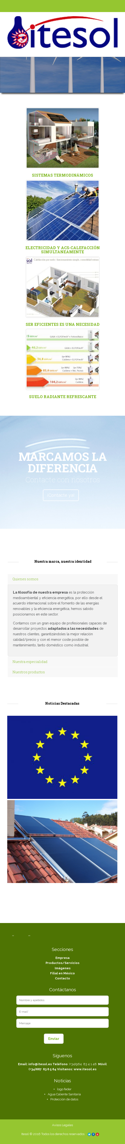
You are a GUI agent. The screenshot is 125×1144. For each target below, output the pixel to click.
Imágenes (63, 968)
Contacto (62, 978)
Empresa (62, 958)
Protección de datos (64, 1099)
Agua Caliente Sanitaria (64, 1094)
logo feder (64, 1089)
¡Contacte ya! (53, 495)
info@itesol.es (40, 1064)
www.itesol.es (85, 1069)
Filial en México (62, 973)
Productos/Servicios (62, 963)
